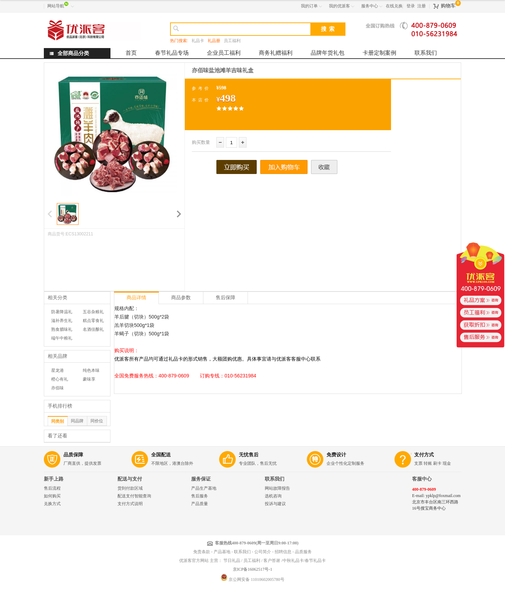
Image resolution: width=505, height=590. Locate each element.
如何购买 (52, 496)
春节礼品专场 (172, 53)
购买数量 (201, 142)
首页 (131, 53)
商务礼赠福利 (275, 53)
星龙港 (57, 370)
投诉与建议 (275, 503)
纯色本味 (91, 370)
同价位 (96, 420)
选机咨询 (273, 496)
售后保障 (225, 297)
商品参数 (181, 297)
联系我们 (426, 53)
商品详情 (136, 297)
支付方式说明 (130, 503)
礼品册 (214, 40)
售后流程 (52, 488)
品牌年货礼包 (327, 53)
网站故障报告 (277, 488)
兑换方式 (52, 503)
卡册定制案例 (379, 53)
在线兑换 (394, 6)
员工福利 (232, 40)
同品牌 (77, 420)
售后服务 (199, 496)
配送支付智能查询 (134, 496)
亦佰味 (57, 387)
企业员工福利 (224, 53)
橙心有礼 (59, 379)
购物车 (448, 5)
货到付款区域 (130, 488)
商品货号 (56, 234)
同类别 (57, 421)
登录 (410, 6)
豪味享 (89, 379)
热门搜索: (179, 40)
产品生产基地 (203, 488)
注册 (421, 6)
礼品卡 (197, 40)
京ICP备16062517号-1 (252, 569)
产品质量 (199, 503)
